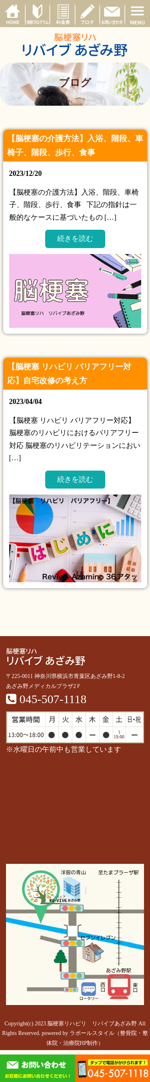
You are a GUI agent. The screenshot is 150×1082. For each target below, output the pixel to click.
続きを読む (75, 238)
